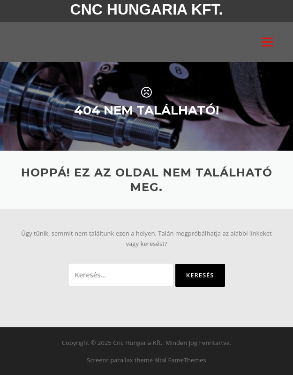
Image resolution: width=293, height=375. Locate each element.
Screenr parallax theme (120, 360)
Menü (267, 42)
